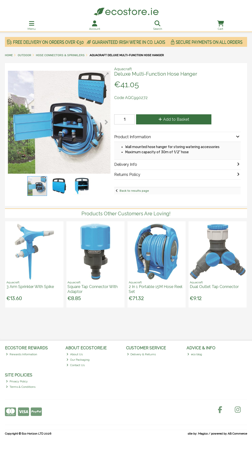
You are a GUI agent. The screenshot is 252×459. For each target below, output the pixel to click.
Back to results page (134, 190)
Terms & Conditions (20, 387)
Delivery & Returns (141, 354)
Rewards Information (21, 354)
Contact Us (75, 365)
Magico (203, 433)
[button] (106, 75)
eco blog (194, 354)
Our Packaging (78, 359)
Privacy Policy (17, 381)
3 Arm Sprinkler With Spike (30, 286)
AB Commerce (237, 433)
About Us (74, 354)
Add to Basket (173, 119)
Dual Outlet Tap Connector (214, 286)
